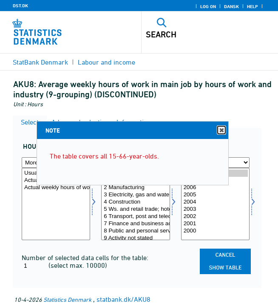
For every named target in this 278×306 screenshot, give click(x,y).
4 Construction (135, 202)
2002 (215, 216)
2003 (215, 209)
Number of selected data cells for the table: (85, 257)
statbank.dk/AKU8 (123, 299)
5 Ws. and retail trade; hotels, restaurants (135, 209)
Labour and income (106, 62)
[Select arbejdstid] (56, 204)
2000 (215, 231)
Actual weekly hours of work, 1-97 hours (55, 187)
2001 (215, 223)
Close (221, 130)
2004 (215, 202)
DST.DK (20, 5)
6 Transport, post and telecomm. (135, 216)
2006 (215, 187)
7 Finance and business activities (135, 223)
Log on (208, 6)
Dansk (231, 6)
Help (252, 6)
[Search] (196, 34)
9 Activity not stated (135, 238)
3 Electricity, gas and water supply (135, 194)
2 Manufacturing (135, 187)
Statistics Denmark (67, 299)
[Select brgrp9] (135, 204)
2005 (215, 194)
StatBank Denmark (40, 62)
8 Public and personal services (135, 231)
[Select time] (215, 204)
